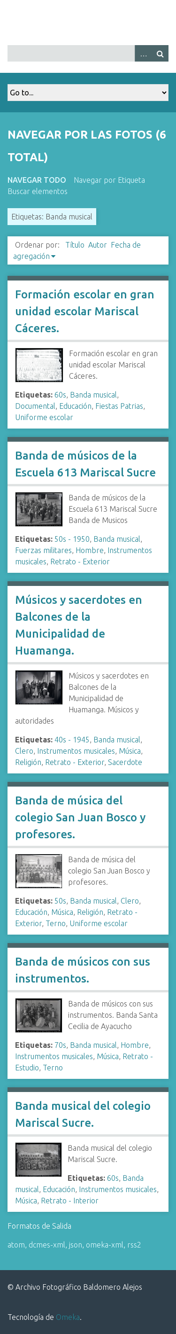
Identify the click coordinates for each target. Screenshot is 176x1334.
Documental (35, 406)
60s (60, 394)
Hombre (90, 550)
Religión (28, 762)
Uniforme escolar (44, 417)
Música (130, 751)
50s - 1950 (72, 539)
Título (74, 245)
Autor (97, 245)
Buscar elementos (38, 191)
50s (60, 901)
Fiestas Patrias (119, 406)
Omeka (68, 1317)
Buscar (160, 53)
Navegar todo (37, 180)
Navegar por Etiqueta (109, 180)
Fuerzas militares (43, 550)
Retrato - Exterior (80, 561)
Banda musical (93, 394)
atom (16, 1244)
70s (60, 1045)
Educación (75, 406)
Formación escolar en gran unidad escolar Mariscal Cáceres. (84, 311)
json (75, 1244)
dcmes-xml (47, 1244)
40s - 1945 (72, 739)
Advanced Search (143, 53)
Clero (24, 751)
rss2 (134, 1244)
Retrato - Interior (70, 1200)
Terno (56, 923)
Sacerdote (125, 762)
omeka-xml (104, 1244)
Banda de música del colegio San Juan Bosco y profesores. (80, 817)
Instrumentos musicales (76, 751)
